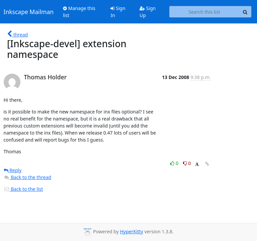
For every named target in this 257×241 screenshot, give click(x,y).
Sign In (117, 11)
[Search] (245, 11)
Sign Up (148, 11)
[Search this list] (204, 11)
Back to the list (23, 189)
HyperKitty (131, 231)
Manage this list (79, 11)
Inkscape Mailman (29, 12)
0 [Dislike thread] (187, 163)
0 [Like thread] (174, 163)
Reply (13, 170)
